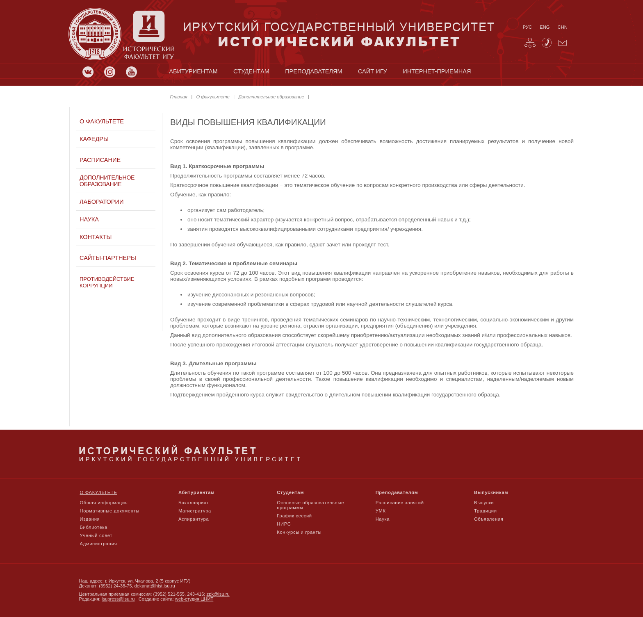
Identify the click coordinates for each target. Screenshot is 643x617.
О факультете (212, 96)
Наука (89, 219)
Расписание (100, 160)
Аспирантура (193, 519)
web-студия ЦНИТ (194, 599)
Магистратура (194, 510)
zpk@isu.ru (218, 594)
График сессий (294, 515)
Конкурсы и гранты (299, 532)
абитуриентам (193, 71)
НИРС (284, 523)
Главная (178, 96)
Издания (90, 519)
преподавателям (313, 71)
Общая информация (104, 502)
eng (545, 27)
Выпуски (484, 502)
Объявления (488, 519)
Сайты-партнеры (108, 258)
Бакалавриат (193, 502)
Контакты (96, 237)
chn (563, 27)
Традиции (485, 510)
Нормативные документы (110, 510)
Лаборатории (101, 201)
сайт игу (372, 71)
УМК (381, 510)
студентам (251, 71)
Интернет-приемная (437, 71)
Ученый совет (96, 535)
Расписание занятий (400, 502)
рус (527, 27)
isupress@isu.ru (118, 599)
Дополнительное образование (271, 96)
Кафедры (94, 139)
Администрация (98, 543)
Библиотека (94, 527)
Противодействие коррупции (107, 282)
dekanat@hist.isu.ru (155, 585)
